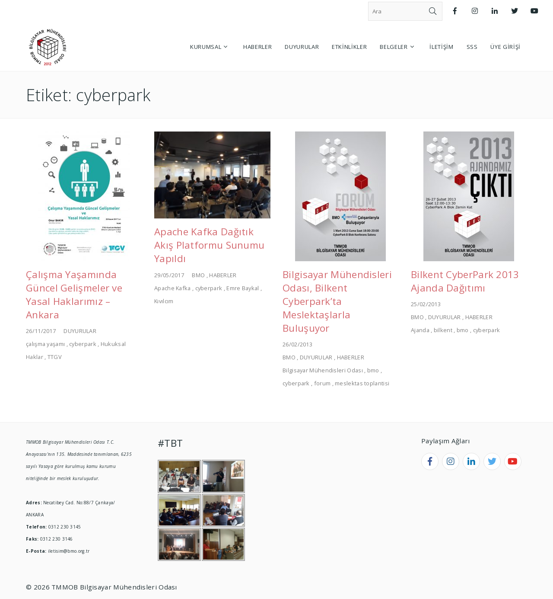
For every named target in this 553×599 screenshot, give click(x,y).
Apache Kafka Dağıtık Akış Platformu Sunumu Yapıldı (209, 245)
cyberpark (82, 344)
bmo (373, 370)
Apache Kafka (172, 288)
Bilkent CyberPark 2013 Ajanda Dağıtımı (465, 281)
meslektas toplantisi (362, 383)
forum (322, 383)
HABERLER (222, 275)
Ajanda (420, 330)
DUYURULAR (80, 331)
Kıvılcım (163, 301)
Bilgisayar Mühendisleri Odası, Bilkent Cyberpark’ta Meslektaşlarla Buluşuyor (337, 301)
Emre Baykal (242, 288)
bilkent (443, 330)
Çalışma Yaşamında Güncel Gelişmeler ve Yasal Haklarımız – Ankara (74, 294)
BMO (198, 275)
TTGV (55, 357)
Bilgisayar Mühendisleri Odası (323, 370)
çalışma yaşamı (45, 344)
